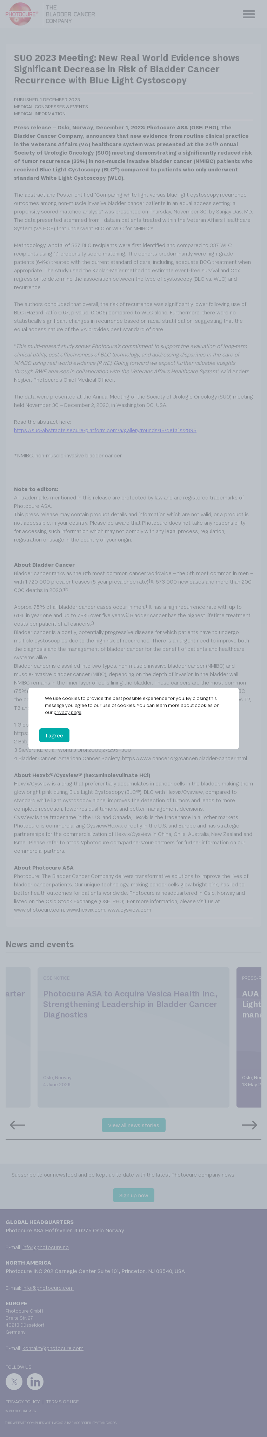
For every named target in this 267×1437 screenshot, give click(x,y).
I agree (54, 735)
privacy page (67, 712)
